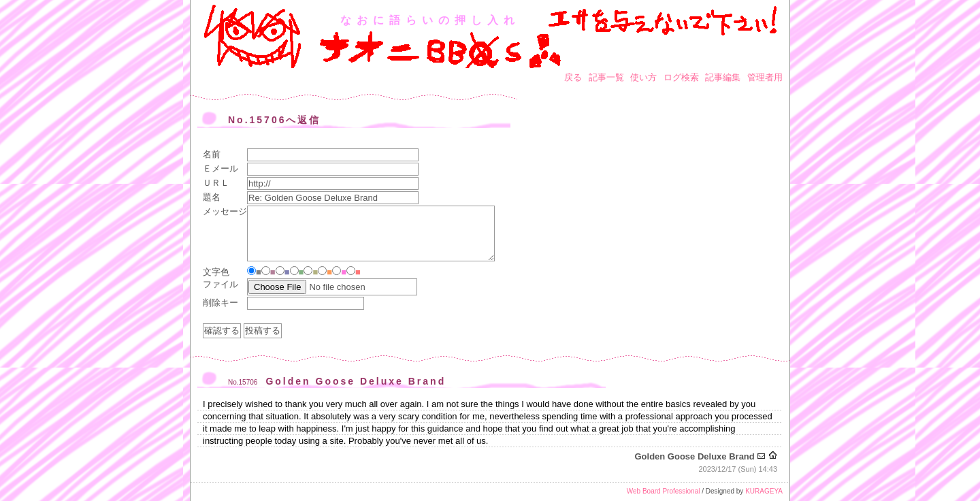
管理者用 (765, 77)
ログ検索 (681, 77)
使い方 (643, 77)
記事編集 (722, 77)
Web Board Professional (663, 491)
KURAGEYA (764, 491)
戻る (573, 77)
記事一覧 (606, 77)
